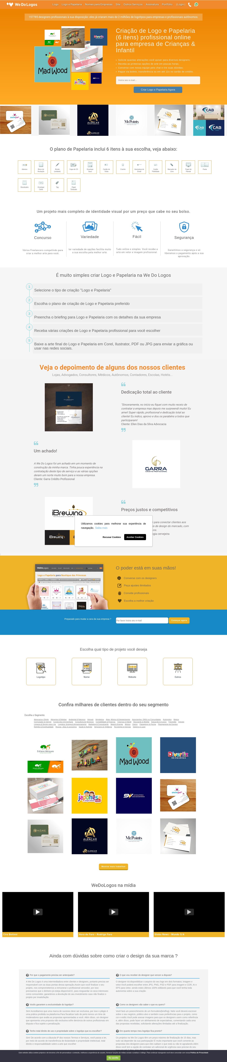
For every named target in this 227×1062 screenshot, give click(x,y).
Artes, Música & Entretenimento (118, 719)
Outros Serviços (133, 4)
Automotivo (167, 719)
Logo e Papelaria (72, 4)
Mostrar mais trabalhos (113, 866)
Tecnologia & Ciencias (122, 727)
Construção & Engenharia (63, 722)
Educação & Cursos (158, 722)
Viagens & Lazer (139, 727)
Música (127, 724)
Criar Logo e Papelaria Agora (158, 89)
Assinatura (152, 4)
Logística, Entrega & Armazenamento (72, 724)
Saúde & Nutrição (85, 727)
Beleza (176, 719)
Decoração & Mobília (141, 722)
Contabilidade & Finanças (105, 722)
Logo (55, 4)
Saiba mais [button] (101, 528)
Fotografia (172, 722)
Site (118, 4)
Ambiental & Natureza (77, 719)
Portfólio (167, 4)
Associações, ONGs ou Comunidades (146, 719)
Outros (134, 724)
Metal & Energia (117, 724)
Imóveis (181, 722)
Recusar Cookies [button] (112, 537)
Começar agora (179, 620)
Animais (90, 719)
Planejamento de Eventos (168, 724)
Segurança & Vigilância (103, 727)
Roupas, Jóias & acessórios (66, 727)
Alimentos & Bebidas (59, 719)
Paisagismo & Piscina (147, 724)
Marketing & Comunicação (98, 724)
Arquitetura (99, 719)
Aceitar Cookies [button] (135, 537)
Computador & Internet (42, 722)
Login (180, 4)
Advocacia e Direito (41, 719)
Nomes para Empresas (98, 4)
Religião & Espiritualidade (44, 727)
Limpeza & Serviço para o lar (45, 724)
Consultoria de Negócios (84, 722)
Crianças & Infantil (124, 722)
